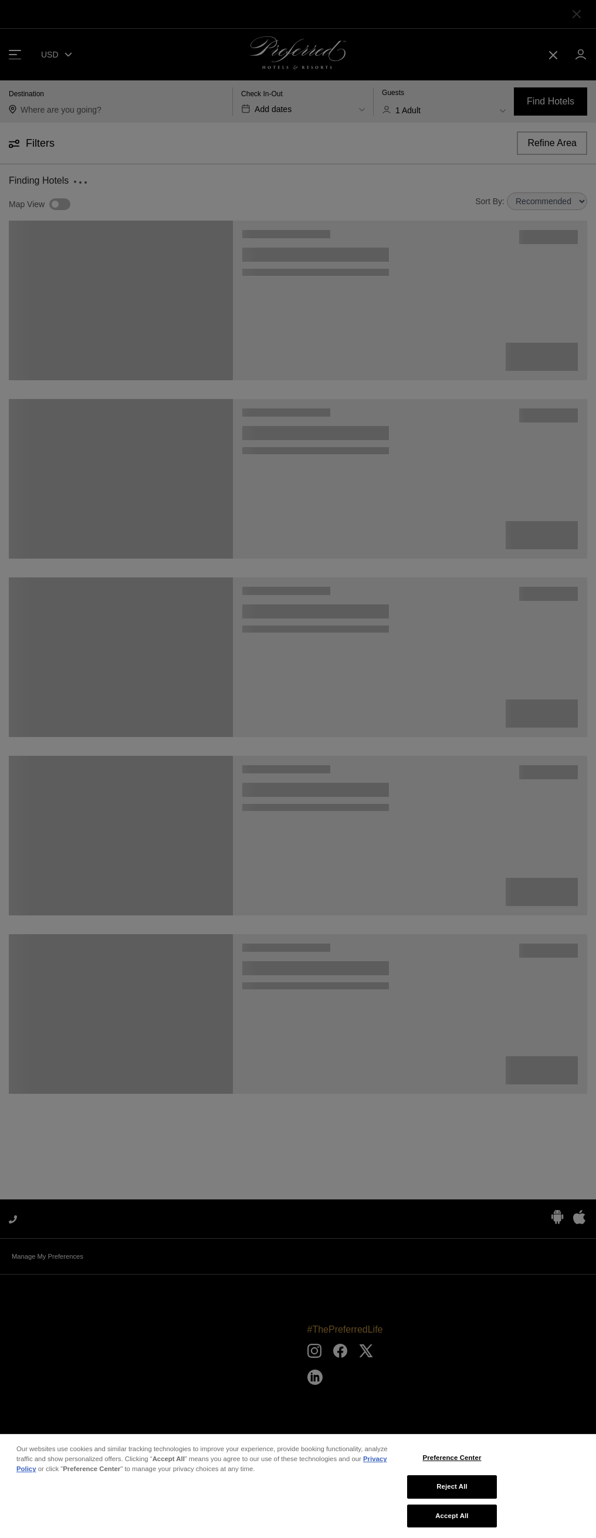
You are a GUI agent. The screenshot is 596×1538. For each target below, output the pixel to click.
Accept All (451, 1523)
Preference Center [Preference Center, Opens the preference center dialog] (451, 1465)
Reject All (452, 1494)
